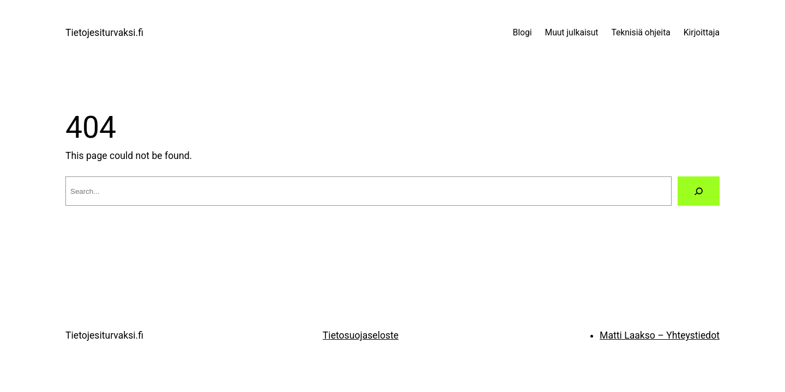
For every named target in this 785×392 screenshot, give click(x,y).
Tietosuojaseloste (360, 335)
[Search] (699, 191)
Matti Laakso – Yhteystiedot (660, 335)
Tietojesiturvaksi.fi (104, 32)
